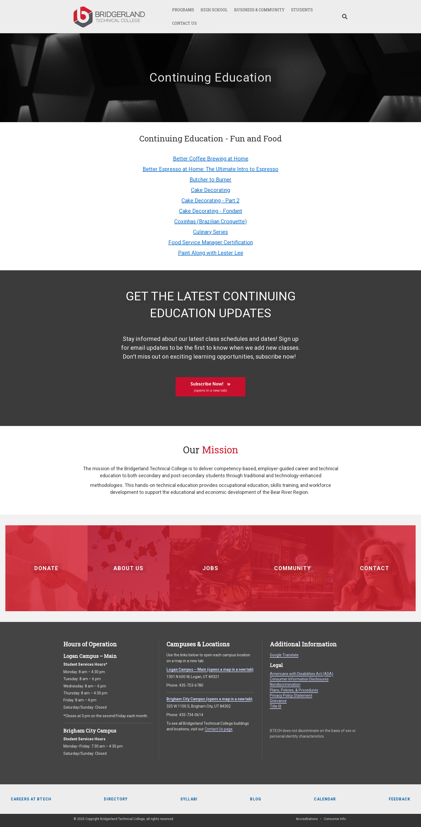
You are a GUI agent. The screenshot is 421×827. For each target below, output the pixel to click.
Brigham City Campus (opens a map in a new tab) (209, 699)
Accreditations (307, 819)
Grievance (278, 701)
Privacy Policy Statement (291, 695)
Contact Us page (219, 729)
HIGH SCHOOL (214, 9)
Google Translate (284, 655)
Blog (255, 799)
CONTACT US (184, 23)
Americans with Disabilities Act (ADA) (301, 674)
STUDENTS (302, 9)
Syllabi (188, 799)
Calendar (325, 799)
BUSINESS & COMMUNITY (259, 9)
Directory (116, 799)
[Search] (343, 16)
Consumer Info (335, 819)
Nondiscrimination (285, 684)
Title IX (275, 706)
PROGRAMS (183, 9)
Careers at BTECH (31, 799)
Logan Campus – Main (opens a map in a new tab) (209, 669)
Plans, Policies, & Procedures (294, 690)
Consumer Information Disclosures (299, 679)
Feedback (399, 799)
